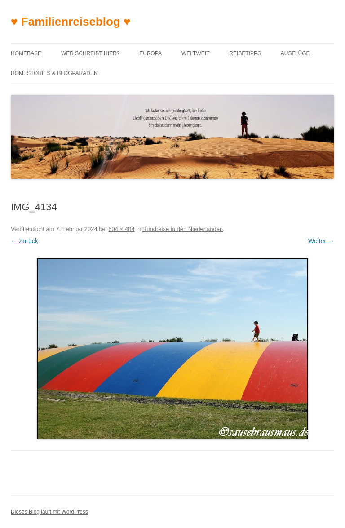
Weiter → (321, 240)
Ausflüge (295, 53)
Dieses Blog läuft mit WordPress (49, 512)
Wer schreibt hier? (90, 53)
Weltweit (195, 53)
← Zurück (24, 240)
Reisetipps (245, 53)
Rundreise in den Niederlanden (182, 229)
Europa (150, 53)
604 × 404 (121, 229)
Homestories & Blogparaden (54, 73)
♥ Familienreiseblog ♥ (70, 21)
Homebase (26, 53)
